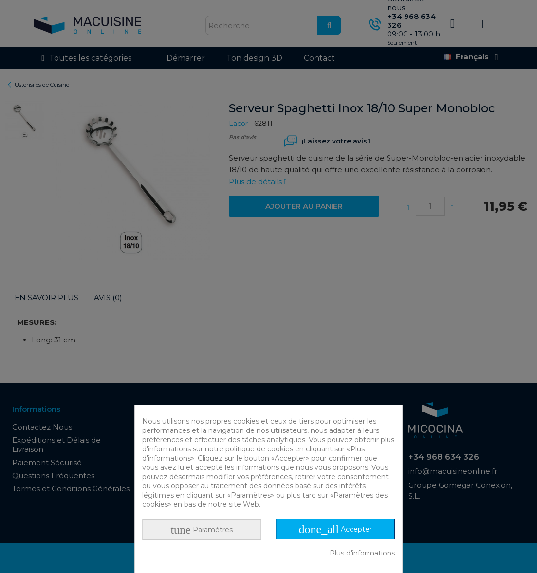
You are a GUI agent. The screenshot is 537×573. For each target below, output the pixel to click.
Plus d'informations (362, 553)
